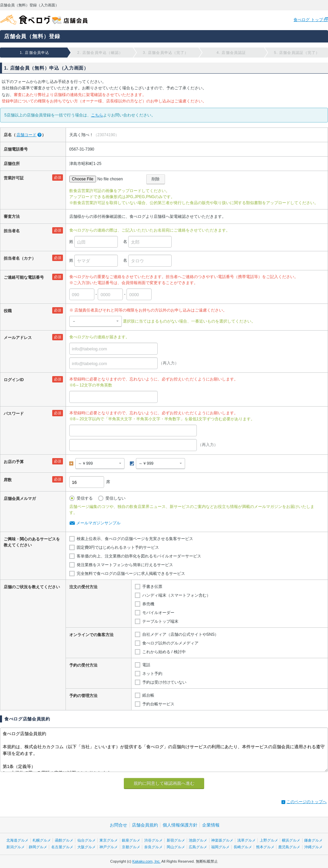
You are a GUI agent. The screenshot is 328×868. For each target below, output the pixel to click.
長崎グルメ (243, 847)
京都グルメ (131, 847)
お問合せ (118, 825)
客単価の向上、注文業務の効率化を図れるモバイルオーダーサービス (139, 556)
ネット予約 (152, 673)
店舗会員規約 (145, 825)
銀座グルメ (131, 840)
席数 (8, 480)
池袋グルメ (198, 840)
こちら (97, 115)
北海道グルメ (17, 840)
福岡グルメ (220, 847)
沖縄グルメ (313, 847)
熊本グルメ (265, 847)
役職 (8, 311)
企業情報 (211, 825)
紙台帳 (148, 695)
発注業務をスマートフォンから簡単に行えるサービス (125, 564)
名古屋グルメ (62, 847)
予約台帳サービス (158, 704)
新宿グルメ (176, 840)
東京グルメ (108, 840)
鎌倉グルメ (313, 840)
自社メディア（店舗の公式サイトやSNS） (180, 634)
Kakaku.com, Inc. (146, 861)
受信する (85, 498)
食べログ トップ (309, 19)
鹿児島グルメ (289, 847)
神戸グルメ (108, 847)
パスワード (14, 413)
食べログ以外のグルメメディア (170, 643)
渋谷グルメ (153, 840)
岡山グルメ (176, 847)
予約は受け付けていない (164, 682)
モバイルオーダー (158, 612)
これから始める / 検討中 (164, 651)
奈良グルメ (153, 847)
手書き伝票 (152, 586)
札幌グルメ (41, 840)
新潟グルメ (15, 847)
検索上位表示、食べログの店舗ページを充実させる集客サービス (135, 538)
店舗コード (26, 135)
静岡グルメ (38, 847)
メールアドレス (18, 337)
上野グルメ (269, 840)
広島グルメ (198, 847)
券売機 (148, 604)
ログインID (14, 379)
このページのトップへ (306, 801)
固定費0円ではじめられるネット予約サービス (118, 547)
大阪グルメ (86, 847)
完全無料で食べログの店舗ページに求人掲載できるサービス (131, 573)
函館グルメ (64, 840)
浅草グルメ (246, 840)
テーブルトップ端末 (160, 621)
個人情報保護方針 (180, 825)
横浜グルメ (291, 840)
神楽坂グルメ (222, 840)
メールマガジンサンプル (98, 523)
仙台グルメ (86, 840)
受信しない (115, 498)
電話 (146, 665)
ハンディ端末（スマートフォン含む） (176, 595)
